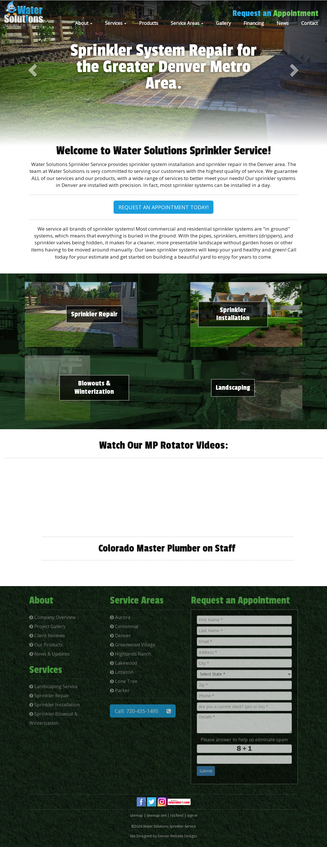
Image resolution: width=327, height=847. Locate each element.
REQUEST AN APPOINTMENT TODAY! (163, 207)
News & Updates (49, 654)
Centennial (124, 626)
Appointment (295, 13)
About (83, 23)
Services (115, 23)
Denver (120, 635)
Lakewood (123, 663)
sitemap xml (157, 815)
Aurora (120, 617)
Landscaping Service (53, 686)
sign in (192, 815)
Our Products (46, 645)
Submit (205, 771)
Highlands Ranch (130, 654)
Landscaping (233, 387)
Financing (253, 23)
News (283, 23)
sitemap (136, 815)
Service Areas (187, 23)
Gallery (223, 23)
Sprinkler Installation (232, 314)
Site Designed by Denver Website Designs (163, 836)
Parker (120, 690)
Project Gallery (47, 626)
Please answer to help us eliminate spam (242, 739)
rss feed (176, 815)
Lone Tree (123, 681)
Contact (309, 23)
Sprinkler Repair (94, 314)
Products (148, 23)
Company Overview (52, 617)
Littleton (121, 672)
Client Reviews (47, 635)
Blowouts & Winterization (94, 387)
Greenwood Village (132, 645)
